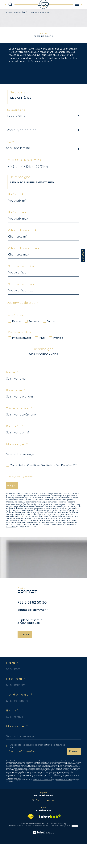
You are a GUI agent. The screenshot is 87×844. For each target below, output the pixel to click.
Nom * (12, 376)
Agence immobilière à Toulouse (21, 12)
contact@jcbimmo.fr (33, 613)
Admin (48, 826)
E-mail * (15, 430)
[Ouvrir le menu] (77, 4)
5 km (16, 170)
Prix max (17, 216)
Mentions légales (38, 826)
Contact (83, 255)
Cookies (74, 826)
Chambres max (24, 252)
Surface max (21, 288)
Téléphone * (19, 412)
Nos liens (55, 826)
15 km (44, 170)
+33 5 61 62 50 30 (32, 606)
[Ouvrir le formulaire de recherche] (10, 4)
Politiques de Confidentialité (50, 524)
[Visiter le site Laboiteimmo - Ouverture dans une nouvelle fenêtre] (43, 835)
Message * (17, 448)
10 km (30, 170)
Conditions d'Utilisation (64, 779)
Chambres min (23, 234)
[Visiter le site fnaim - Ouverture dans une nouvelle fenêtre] (30, 816)
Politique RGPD (65, 826)
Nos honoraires (15, 826)
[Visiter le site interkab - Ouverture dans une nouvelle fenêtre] (50, 816)
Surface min (21, 270)
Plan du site (26, 826)
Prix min (17, 198)
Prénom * (16, 394)
